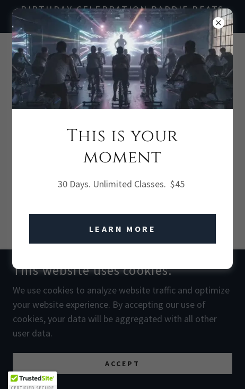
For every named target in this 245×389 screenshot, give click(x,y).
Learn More (122, 228)
